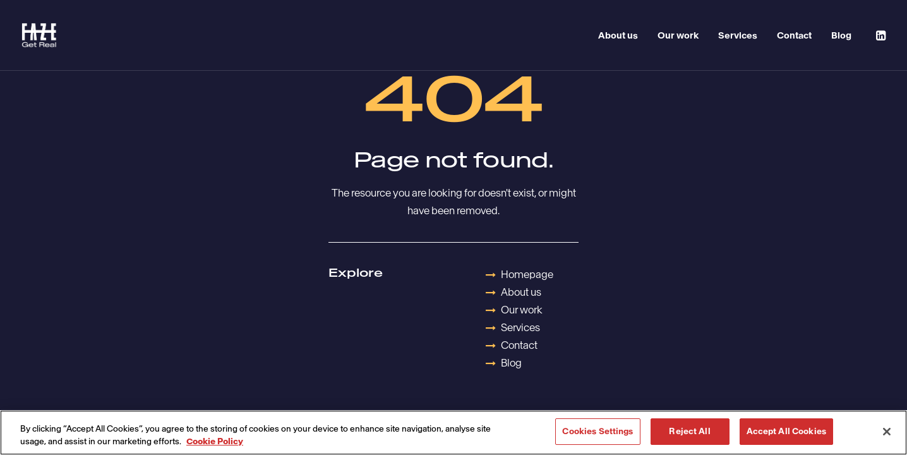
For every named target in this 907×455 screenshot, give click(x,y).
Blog (841, 35)
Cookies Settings (597, 431)
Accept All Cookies (786, 431)
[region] (453, 432)
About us (618, 35)
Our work (678, 35)
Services (737, 35)
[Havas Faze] (39, 35)
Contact (794, 35)
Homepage (527, 274)
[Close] (887, 432)
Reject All (689, 431)
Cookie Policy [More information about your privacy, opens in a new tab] (214, 441)
